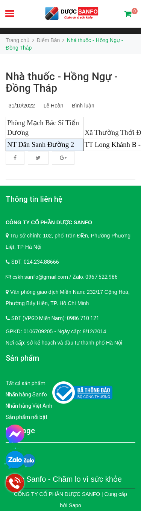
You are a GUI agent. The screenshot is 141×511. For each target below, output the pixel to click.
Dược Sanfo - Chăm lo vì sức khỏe (64, 479)
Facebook (15, 157)
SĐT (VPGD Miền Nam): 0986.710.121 (55, 318)
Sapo (75, 505)
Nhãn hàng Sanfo (26, 395)
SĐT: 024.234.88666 (35, 262)
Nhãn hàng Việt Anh (29, 406)
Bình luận (81, 106)
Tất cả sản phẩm (25, 383)
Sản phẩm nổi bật (26, 417)
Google (63, 157)
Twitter (38, 157)
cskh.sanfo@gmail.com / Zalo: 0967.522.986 (65, 277)
